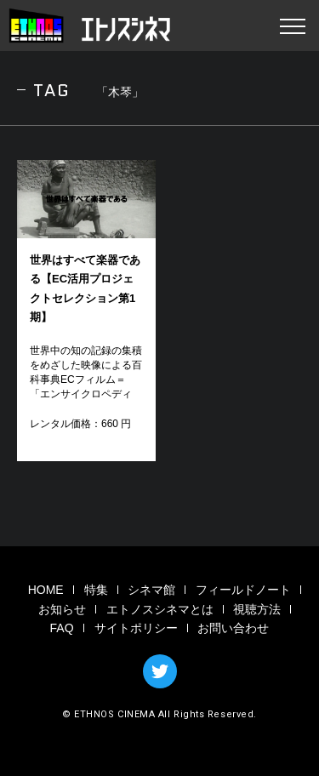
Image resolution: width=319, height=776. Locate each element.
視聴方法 (257, 609)
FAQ (62, 628)
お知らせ (62, 609)
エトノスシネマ (89, 25)
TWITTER (160, 671)
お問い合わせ (233, 628)
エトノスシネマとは (160, 609)
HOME (46, 589)
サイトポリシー (136, 628)
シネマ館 (151, 589)
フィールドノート (243, 589)
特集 (96, 589)
